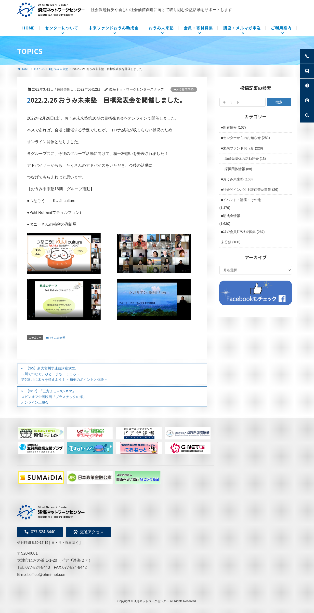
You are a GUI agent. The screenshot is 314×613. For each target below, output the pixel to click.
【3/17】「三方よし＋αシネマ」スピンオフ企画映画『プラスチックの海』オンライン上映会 (53, 396)
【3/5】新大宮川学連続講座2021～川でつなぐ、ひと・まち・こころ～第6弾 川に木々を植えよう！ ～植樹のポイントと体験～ (64, 373)
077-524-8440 (40, 532)
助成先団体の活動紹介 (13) (245, 159)
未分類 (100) (230, 242)
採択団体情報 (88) (238, 169)
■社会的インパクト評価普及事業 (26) (249, 189)
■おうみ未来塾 (184, 89)
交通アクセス (89, 532)
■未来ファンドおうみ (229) (242, 148)
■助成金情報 (230, 216)
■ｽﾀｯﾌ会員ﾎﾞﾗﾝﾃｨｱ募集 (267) (243, 232)
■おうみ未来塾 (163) (237, 179)
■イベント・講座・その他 (241, 200)
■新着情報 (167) (233, 127)
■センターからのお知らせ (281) (245, 138)
